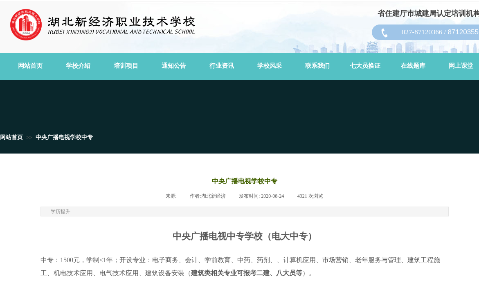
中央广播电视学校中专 (64, 137)
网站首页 (11, 137)
